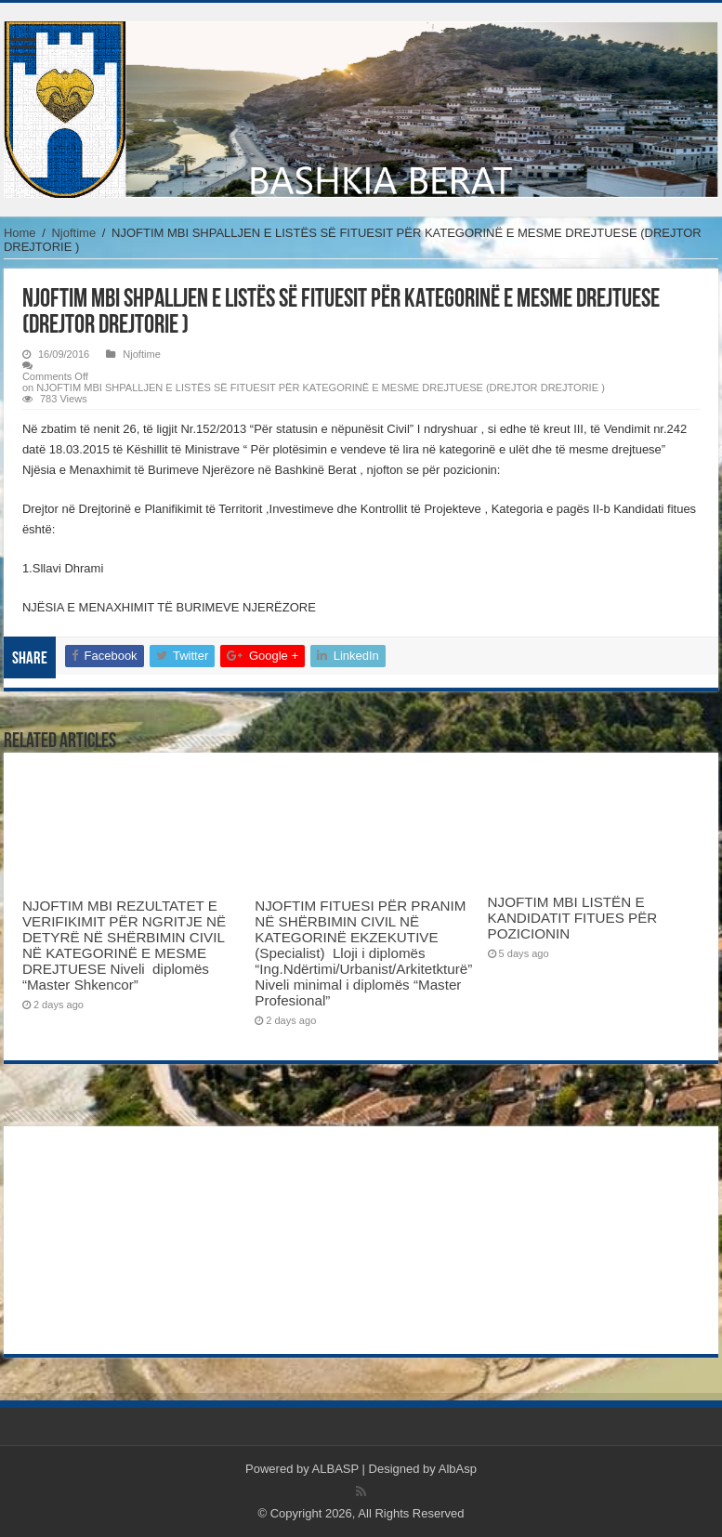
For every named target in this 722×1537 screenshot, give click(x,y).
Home (20, 233)
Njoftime (73, 233)
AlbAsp (458, 1469)
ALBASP (335, 1469)
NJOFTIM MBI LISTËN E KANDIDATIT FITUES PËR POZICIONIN (573, 917)
